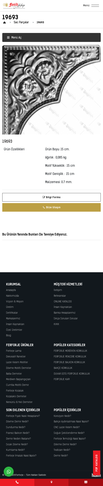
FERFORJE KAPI (62, 379)
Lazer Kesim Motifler (17, 362)
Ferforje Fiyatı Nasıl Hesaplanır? (23, 416)
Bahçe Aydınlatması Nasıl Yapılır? (71, 421)
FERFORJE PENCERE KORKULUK (70, 356)
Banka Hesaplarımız (64, 312)
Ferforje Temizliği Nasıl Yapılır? (70, 438)
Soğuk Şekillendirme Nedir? (69, 433)
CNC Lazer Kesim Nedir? (67, 427)
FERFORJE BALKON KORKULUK (69, 362)
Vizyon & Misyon (14, 301)
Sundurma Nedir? (15, 427)
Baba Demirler (14, 373)
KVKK (56, 324)
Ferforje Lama (13, 351)
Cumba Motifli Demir (17, 385)
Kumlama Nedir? (15, 450)
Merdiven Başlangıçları (18, 379)
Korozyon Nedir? (62, 416)
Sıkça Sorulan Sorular (66, 318)
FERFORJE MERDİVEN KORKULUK (70, 351)
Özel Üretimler (14, 330)
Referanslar (60, 296)
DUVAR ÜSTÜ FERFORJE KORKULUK (72, 373)
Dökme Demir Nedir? (65, 444)
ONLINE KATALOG (63, 301)
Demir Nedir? (61, 455)
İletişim (58, 290)
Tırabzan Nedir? (62, 450)
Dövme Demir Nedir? (17, 421)
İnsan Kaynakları (15, 324)
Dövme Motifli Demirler (18, 368)
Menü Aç (14, 37)
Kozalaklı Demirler (16, 396)
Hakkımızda (12, 296)
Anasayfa (11, 290)
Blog (8, 335)
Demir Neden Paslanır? (18, 438)
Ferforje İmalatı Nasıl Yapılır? (21, 455)
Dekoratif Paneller (16, 356)
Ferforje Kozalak (15, 390)
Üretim (10, 307)
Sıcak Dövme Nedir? (17, 444)
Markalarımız (13, 318)
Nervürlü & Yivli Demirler (19, 402)
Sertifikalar (12, 312)
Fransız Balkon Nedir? (18, 433)
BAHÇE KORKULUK (63, 368)
